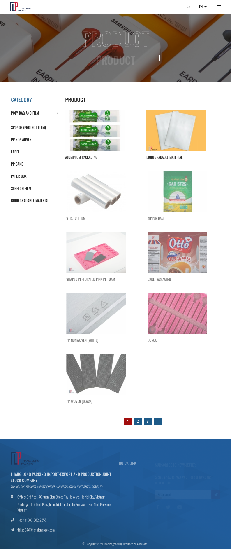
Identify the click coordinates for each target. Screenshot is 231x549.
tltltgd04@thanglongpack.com (36, 532)
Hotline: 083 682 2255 (32, 522)
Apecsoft (140, 544)
